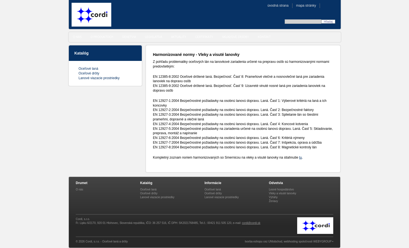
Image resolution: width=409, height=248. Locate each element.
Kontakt (264, 36)
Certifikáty (204, 36)
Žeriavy (273, 201)
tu (300, 157)
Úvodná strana (278, 5)
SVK (326, 5)
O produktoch (101, 36)
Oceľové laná (88, 69)
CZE (331, 5)
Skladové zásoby (235, 36)
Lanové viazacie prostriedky (99, 78)
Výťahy (273, 197)
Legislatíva (153, 36)
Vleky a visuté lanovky (282, 193)
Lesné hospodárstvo (281, 189)
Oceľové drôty (89, 73)
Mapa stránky (306, 5)
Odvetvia (129, 36)
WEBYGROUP (322, 241)
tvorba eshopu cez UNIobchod (263, 241)
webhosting (291, 241)
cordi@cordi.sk (251, 222)
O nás (77, 36)
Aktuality (178, 36)
